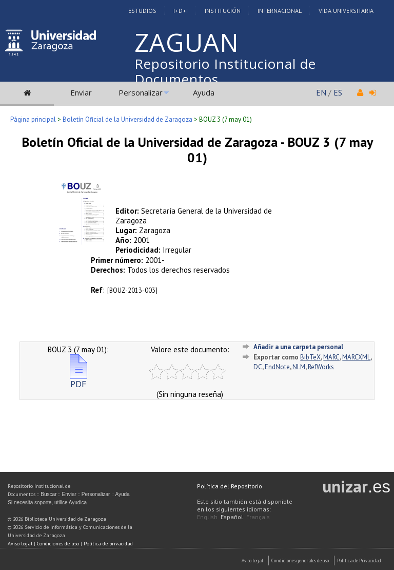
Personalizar (141, 92)
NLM (298, 367)
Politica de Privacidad (359, 560)
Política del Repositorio (229, 486)
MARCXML (356, 357)
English (207, 517)
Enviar (81, 92)
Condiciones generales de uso (300, 560)
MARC (331, 357)
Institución (223, 10)
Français (258, 517)
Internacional (280, 10)
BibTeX (310, 357)
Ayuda (203, 92)
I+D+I (180, 10)
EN (321, 92)
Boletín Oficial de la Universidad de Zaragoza (127, 119)
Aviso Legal (252, 560)
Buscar (48, 494)
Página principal (33, 119)
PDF (78, 380)
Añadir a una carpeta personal (298, 347)
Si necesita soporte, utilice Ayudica (47, 502)
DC (257, 367)
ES (337, 92)
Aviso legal (20, 543)
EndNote (277, 367)
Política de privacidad (108, 543)
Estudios (142, 10)
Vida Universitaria (346, 10)
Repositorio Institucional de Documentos (225, 71)
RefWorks (321, 367)
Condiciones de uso (58, 543)
